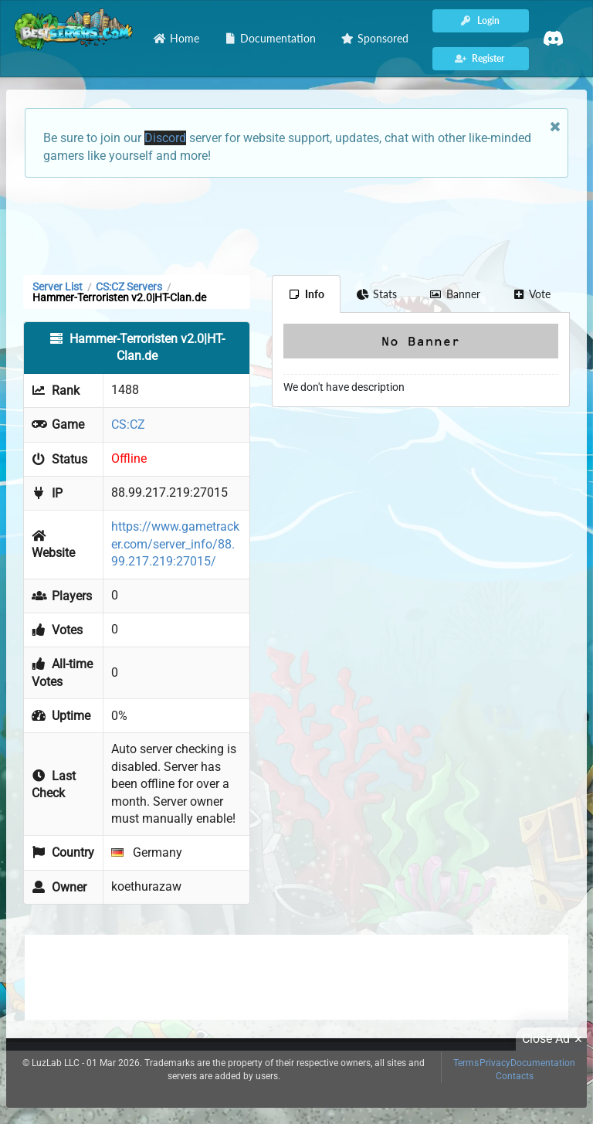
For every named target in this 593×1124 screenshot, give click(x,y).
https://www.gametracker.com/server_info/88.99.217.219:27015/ (175, 544)
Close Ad (554, 1039)
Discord (165, 138)
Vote (532, 294)
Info (306, 294)
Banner (454, 294)
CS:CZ (128, 424)
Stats (377, 294)
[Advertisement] (296, 225)
